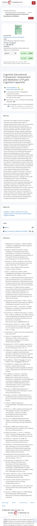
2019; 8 (30, 12)
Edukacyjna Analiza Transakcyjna (15, 12)
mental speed (27, 213)
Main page (5, 502)
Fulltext (6, 227)
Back (31, 18)
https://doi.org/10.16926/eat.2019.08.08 (15, 231)
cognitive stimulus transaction (19, 212)
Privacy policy (23, 502)
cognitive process (9, 213)
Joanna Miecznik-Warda (13, 89)
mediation (7, 212)
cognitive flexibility (9, 215)
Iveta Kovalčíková (11, 87)
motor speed (18, 213)
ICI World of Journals (9, 10)
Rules (13, 502)
